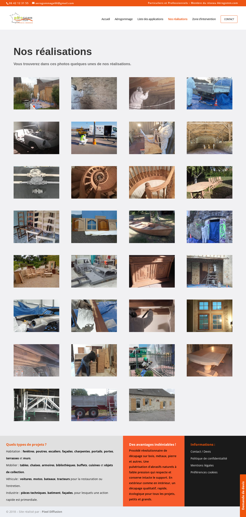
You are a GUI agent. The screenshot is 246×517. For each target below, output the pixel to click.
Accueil (105, 19)
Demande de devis (243, 495)
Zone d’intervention (204, 19)
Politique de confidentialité (209, 458)
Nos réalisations (177, 19)
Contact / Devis (201, 451)
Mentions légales (202, 465)
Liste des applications (150, 19)
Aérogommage (124, 19)
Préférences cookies (204, 472)
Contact (229, 19)
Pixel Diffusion (52, 512)
